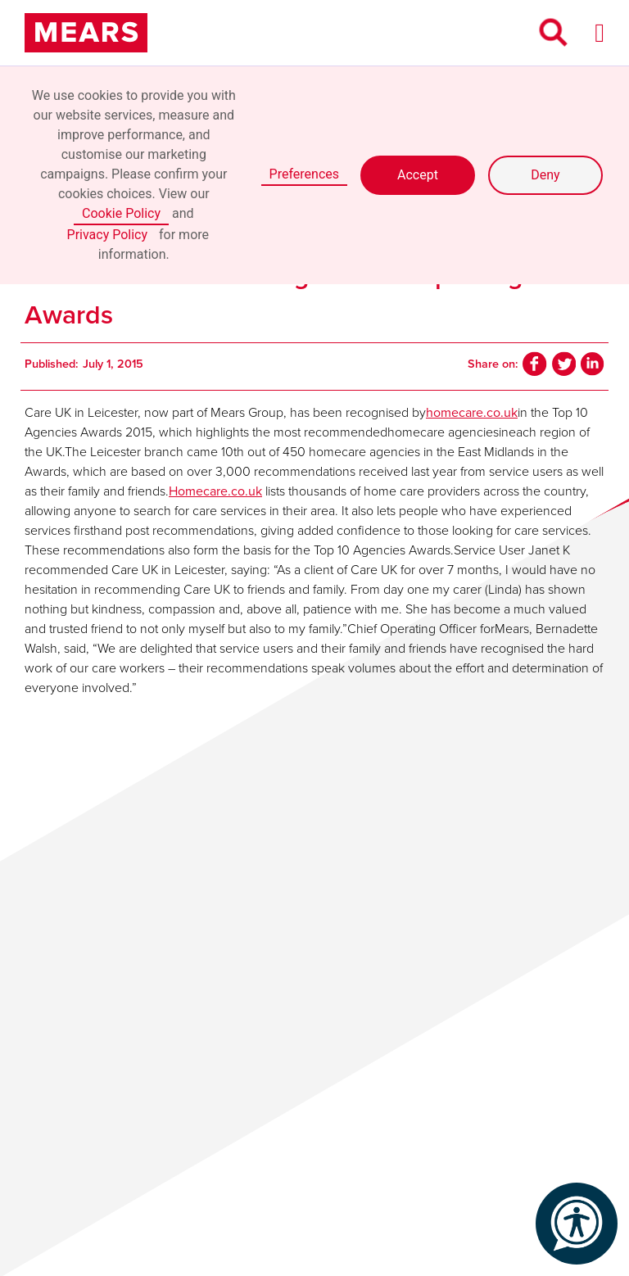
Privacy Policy (107, 234)
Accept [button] (417, 175)
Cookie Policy (121, 213)
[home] (86, 32)
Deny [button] (545, 175)
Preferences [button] (304, 174)
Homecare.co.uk (215, 491)
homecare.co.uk (472, 412)
